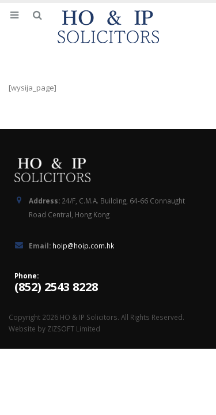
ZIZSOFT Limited (73, 328)
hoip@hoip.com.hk (83, 245)
